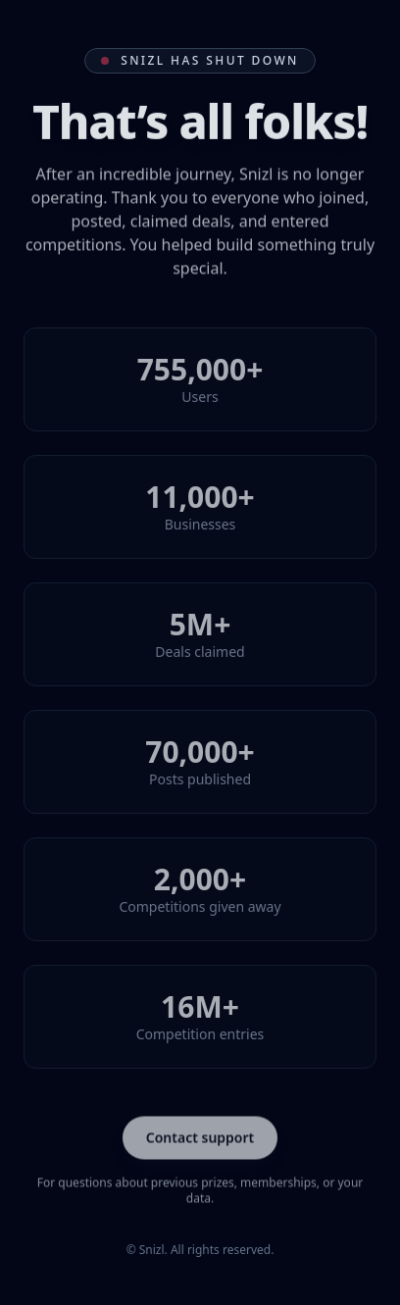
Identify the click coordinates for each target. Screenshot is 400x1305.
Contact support (200, 1138)
